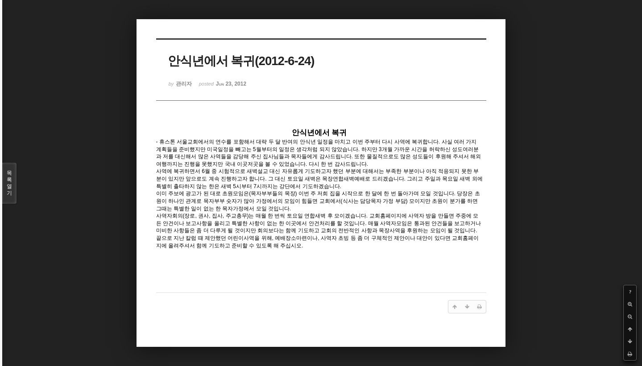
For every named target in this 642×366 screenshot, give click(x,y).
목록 (9, 183)
